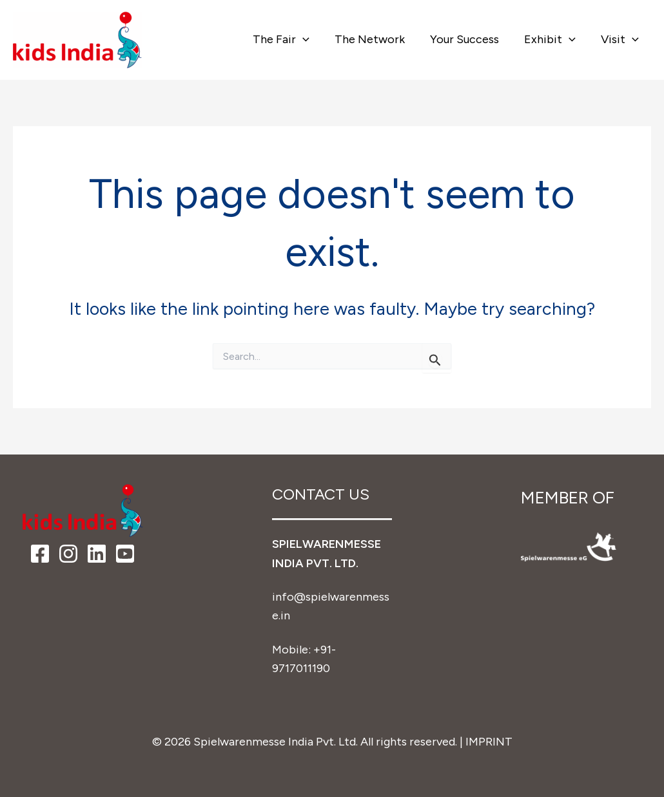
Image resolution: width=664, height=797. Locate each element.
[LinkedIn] (96, 553)
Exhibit (552, 39)
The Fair (290, 39)
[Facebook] (40, 553)
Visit (620, 39)
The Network (376, 39)
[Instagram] (68, 553)
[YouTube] (125, 553)
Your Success (469, 39)
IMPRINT (489, 742)
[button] (311, 39)
